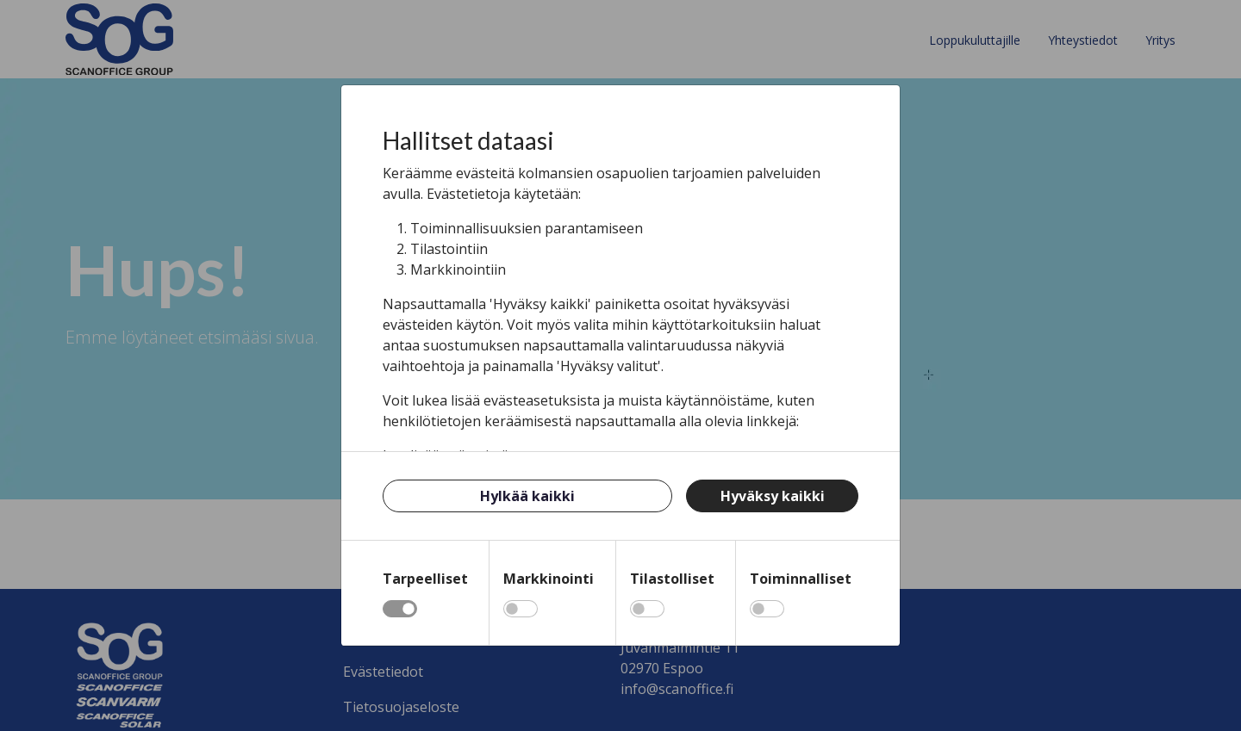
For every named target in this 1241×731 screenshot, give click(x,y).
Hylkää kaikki (527, 495)
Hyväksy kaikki (772, 495)
